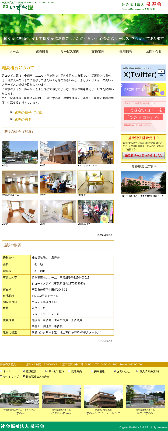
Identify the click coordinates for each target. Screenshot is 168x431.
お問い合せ (154, 52)
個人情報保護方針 (150, 371)
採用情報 (126, 52)
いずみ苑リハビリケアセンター (103, 410)
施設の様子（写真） (30, 112)
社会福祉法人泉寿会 (38, 376)
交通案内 (98, 52)
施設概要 (42, 52)
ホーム (14, 52)
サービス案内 (70, 52)
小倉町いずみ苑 (61, 410)
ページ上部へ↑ (104, 234)
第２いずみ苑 (145, 410)
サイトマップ (11, 376)
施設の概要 (23, 119)
